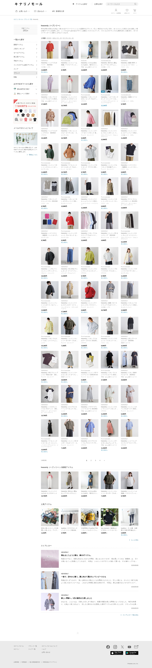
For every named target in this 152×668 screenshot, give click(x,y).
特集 (15, 77)
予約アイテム (18, 61)
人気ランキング (19, 49)
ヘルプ (44, 649)
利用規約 (24, 662)
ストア (16, 69)
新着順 (49, 38)
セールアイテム (19, 53)
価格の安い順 (57, 38)
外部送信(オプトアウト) (50, 662)
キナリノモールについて (49, 646)
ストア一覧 (32, 649)
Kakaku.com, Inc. (133, 663)
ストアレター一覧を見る (130, 615)
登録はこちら (33, 155)
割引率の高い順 (68, 38)
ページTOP (78, 633)
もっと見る (134, 540)
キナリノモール (18, 19)
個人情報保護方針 (35, 662)
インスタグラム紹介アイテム (24, 65)
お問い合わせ (46, 652)
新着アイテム (18, 45)
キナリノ (16, 649)
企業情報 (16, 662)
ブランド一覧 (28, 19)
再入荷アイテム (19, 57)
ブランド (17, 73)
